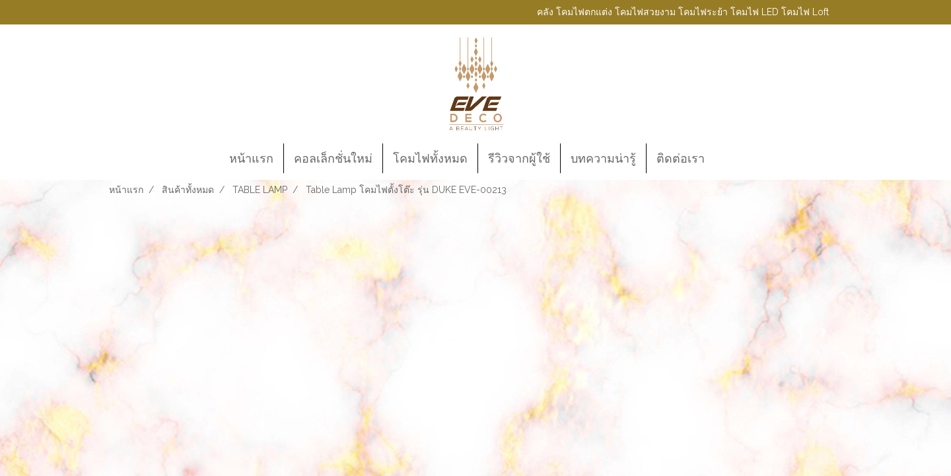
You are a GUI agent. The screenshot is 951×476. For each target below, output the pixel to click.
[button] (726, 158)
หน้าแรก (251, 158)
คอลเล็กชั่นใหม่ (333, 158)
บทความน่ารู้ (603, 158)
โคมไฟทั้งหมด (430, 158)
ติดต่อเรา (680, 158)
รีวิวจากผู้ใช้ (519, 158)
